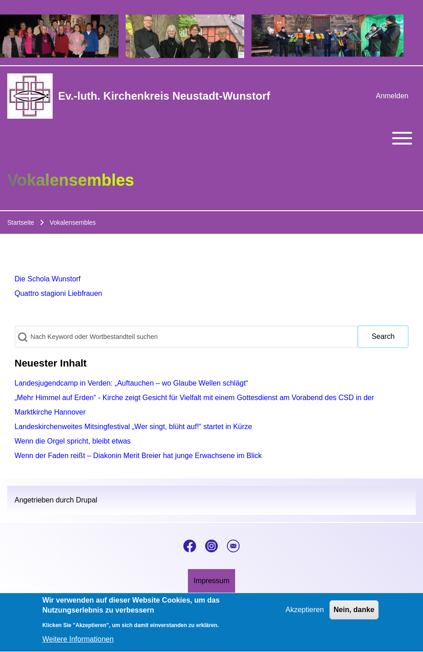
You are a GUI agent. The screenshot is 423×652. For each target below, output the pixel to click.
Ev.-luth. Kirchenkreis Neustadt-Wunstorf (164, 96)
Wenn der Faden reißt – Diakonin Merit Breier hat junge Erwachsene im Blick (138, 455)
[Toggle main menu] (211, 138)
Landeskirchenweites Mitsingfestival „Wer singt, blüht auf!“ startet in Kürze (133, 426)
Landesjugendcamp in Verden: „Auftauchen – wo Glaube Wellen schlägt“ (131, 383)
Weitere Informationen (77, 644)
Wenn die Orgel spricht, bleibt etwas (73, 441)
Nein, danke (354, 614)
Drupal (86, 500)
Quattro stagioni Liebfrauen (58, 293)
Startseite (20, 222)
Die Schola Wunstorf (48, 279)
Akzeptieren (304, 614)
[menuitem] (392, 96)
